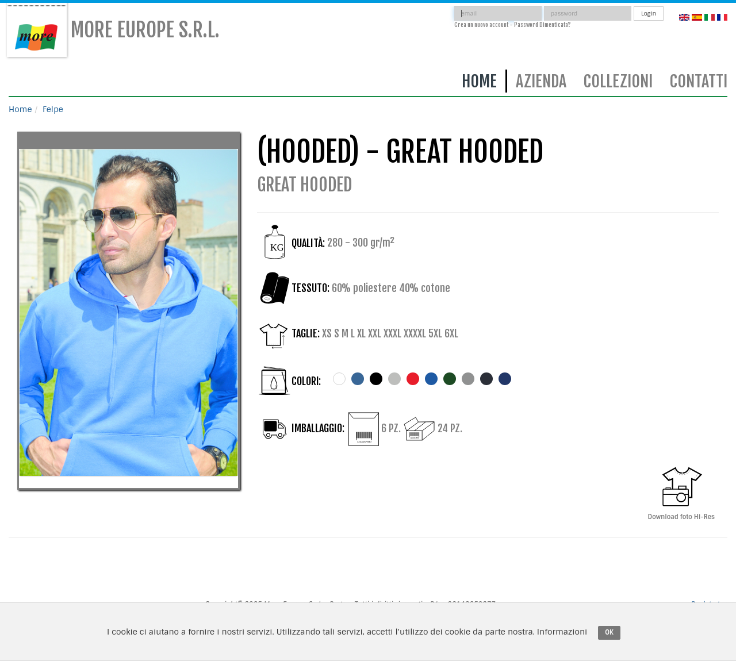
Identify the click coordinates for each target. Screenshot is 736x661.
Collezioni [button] (618, 81)
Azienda (541, 81)
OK (609, 632)
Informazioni (562, 632)
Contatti (698, 81)
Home (479, 81)
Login (648, 13)
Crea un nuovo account (481, 24)
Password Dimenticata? (542, 24)
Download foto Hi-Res (681, 491)
